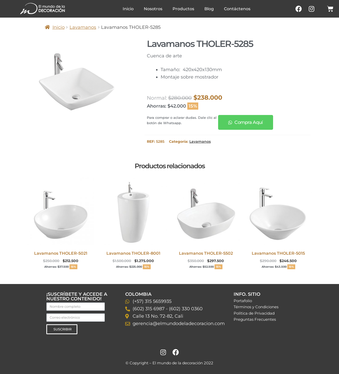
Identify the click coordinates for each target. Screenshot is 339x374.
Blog (209, 8)
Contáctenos (237, 8)
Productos (183, 8)
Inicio (128, 8)
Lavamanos (82, 27)
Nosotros (153, 8)
